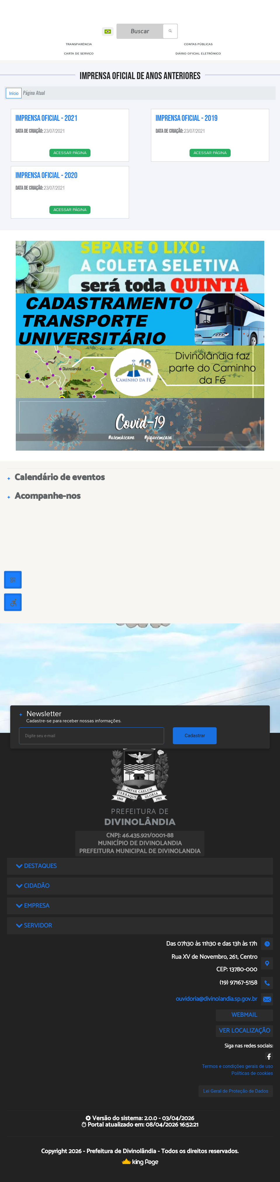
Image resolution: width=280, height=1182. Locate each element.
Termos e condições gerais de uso (237, 1066)
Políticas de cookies (252, 1073)
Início (13, 93)
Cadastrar (195, 735)
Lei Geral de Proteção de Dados (235, 1091)
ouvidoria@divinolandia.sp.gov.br (216, 999)
